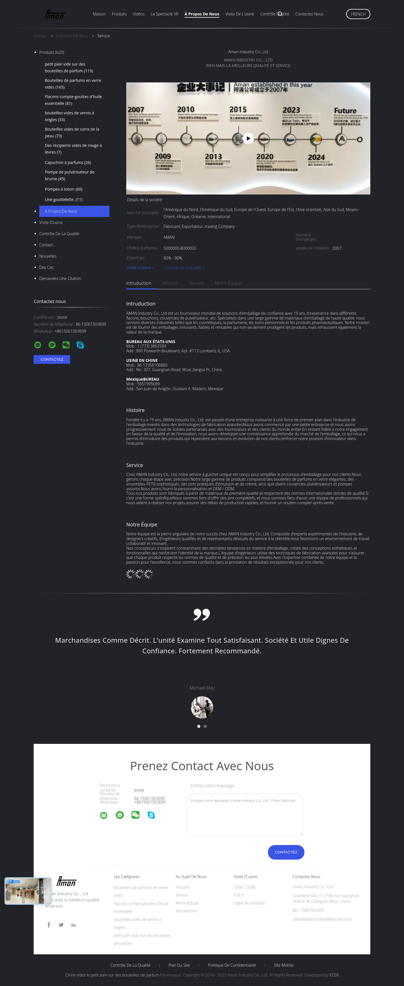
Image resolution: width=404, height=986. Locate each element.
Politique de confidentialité (232, 965)
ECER (333, 975)
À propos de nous (202, 14)
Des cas (46, 267)
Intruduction (138, 283)
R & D (239, 895)
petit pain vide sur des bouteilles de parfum (69, 67)
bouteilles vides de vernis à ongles (69, 116)
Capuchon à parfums (68, 162)
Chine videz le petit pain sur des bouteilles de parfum (112, 975)
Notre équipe (228, 283)
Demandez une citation (60, 278)
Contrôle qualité (274, 14)
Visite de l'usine (240, 14)
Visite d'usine (51, 222)
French (358, 14)
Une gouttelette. (63, 199)
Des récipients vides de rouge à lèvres (73, 149)
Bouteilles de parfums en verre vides (73, 84)
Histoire (170, 283)
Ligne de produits (249, 903)
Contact (46, 244)
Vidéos (139, 14)
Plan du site (179, 965)
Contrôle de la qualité (59, 233)
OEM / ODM (244, 887)
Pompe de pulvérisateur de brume (69, 175)
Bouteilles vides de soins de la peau (72, 132)
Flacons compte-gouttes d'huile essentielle (73, 100)
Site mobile (283, 965)
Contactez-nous (309, 14)
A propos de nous (61, 211)
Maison (99, 14)
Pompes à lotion (63, 189)
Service (196, 283)
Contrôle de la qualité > (184, 267)
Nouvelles (47, 256)
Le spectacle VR (164, 14)
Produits (119, 14)
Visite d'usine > (140, 267)
